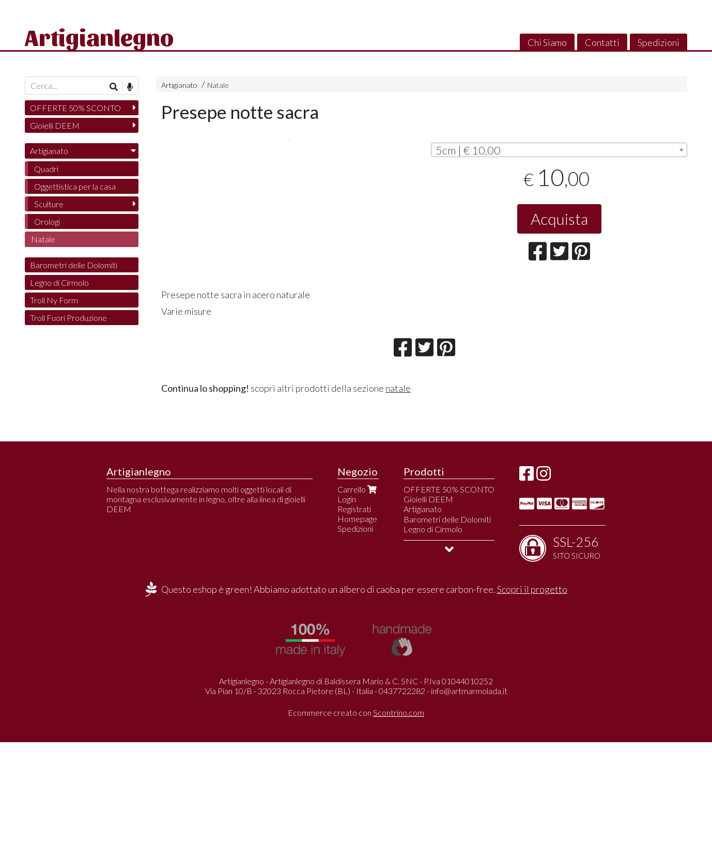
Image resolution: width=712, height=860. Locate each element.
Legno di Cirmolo (59, 282)
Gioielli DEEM (55, 125)
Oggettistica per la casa (75, 186)
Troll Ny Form (54, 300)
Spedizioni (658, 42)
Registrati (354, 627)
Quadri (46, 169)
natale (398, 506)
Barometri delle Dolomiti (73, 265)
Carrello (358, 607)
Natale (218, 85)
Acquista (559, 218)
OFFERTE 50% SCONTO (75, 108)
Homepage (357, 636)
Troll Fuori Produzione (68, 318)
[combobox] (559, 150)
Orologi (47, 221)
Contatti (602, 42)
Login (346, 617)
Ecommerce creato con (356, 830)
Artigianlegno (99, 36)
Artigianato (179, 85)
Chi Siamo (547, 42)
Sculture (49, 204)
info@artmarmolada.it (469, 809)
